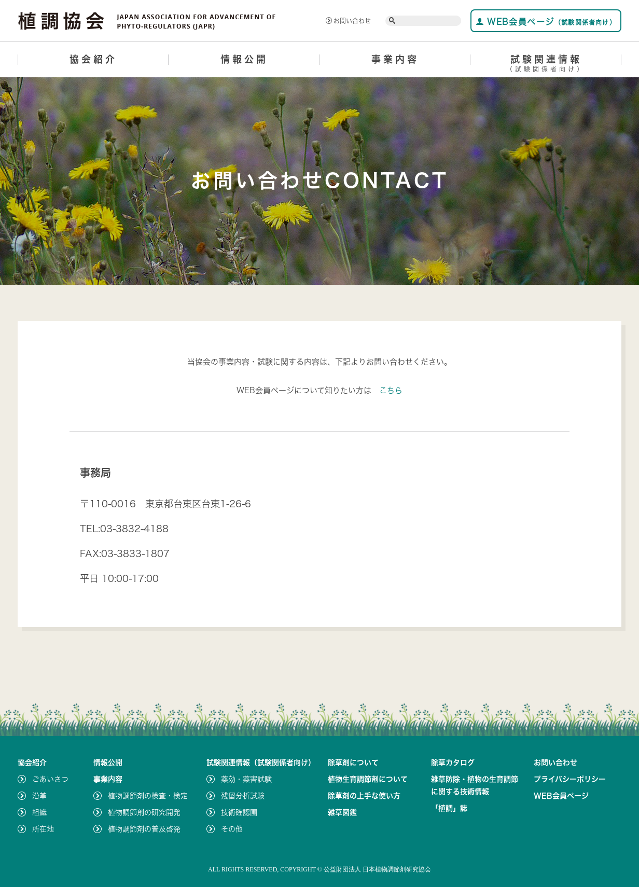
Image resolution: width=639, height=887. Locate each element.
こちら (390, 390)
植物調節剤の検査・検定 (148, 795)
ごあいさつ (50, 779)
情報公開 (244, 59)
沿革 (39, 795)
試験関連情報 (545, 65)
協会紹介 (93, 59)
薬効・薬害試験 (246, 779)
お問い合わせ (348, 21)
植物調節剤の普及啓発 (144, 829)
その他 (232, 829)
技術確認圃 (239, 812)
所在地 (43, 829)
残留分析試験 (243, 795)
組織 (39, 812)
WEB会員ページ (546, 21)
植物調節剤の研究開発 (144, 812)
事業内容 (395, 59)
